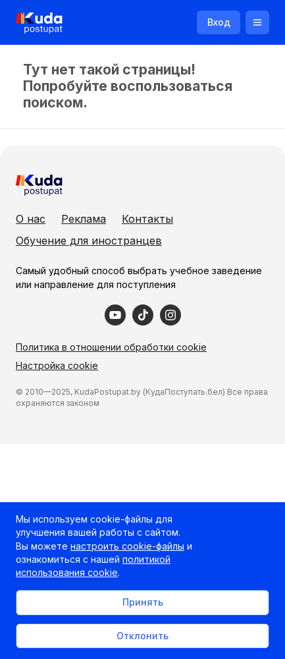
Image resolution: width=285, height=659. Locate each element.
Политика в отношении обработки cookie (111, 347)
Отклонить (142, 635)
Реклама (83, 218)
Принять (142, 602)
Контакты (147, 218)
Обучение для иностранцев (89, 240)
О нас (30, 218)
